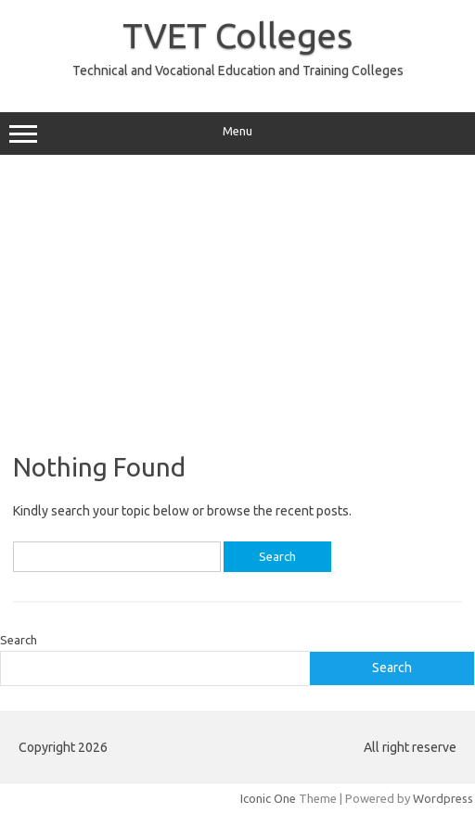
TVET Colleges (237, 35)
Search (18, 639)
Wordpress (443, 798)
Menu (237, 133)
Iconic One (268, 798)
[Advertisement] (237, 303)
